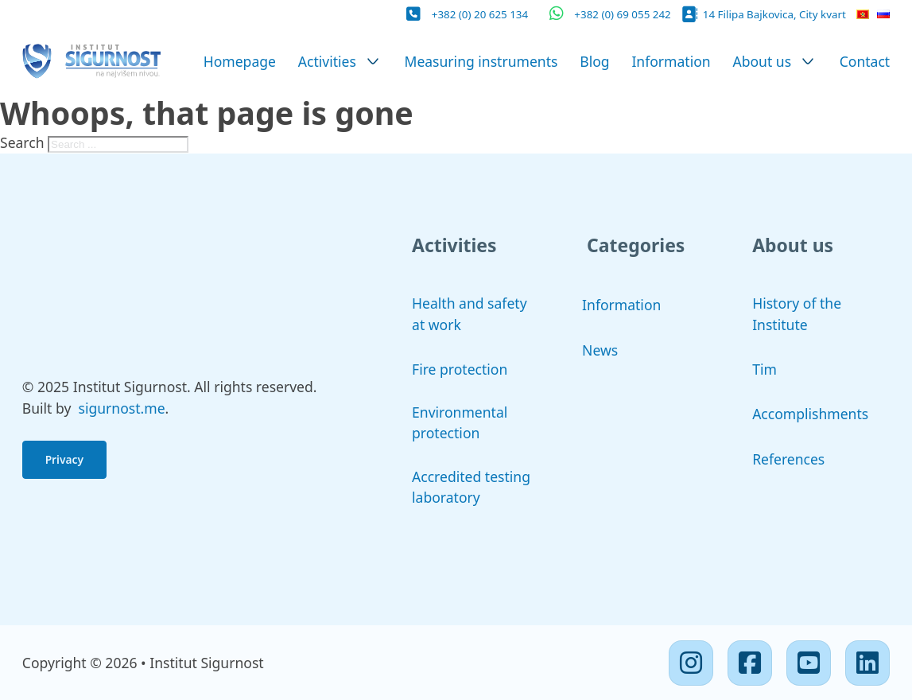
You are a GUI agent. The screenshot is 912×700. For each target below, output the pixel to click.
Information (670, 61)
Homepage (240, 61)
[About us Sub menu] (807, 61)
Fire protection (459, 369)
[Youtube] (808, 662)
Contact (865, 61)
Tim (764, 369)
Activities (327, 61)
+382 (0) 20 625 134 (480, 14)
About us (761, 61)
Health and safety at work (469, 313)
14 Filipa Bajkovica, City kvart (774, 14)
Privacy (64, 459)
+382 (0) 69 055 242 (622, 14)
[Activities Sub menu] (372, 61)
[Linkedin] (867, 662)
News (600, 350)
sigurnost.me (122, 408)
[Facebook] (750, 662)
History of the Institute (796, 313)
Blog (594, 61)
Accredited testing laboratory (471, 487)
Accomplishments (810, 413)
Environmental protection (459, 422)
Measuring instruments (480, 61)
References (788, 459)
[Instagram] (691, 662)
